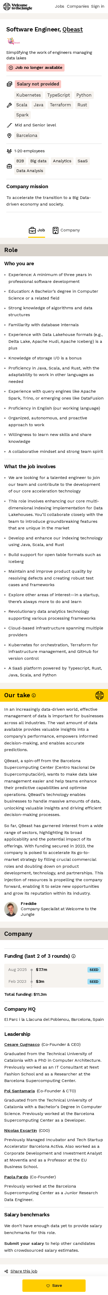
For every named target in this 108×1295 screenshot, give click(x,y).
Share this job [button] (20, 1271)
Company (65, 230)
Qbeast (72, 29)
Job (36, 230)
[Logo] (17, 6)
